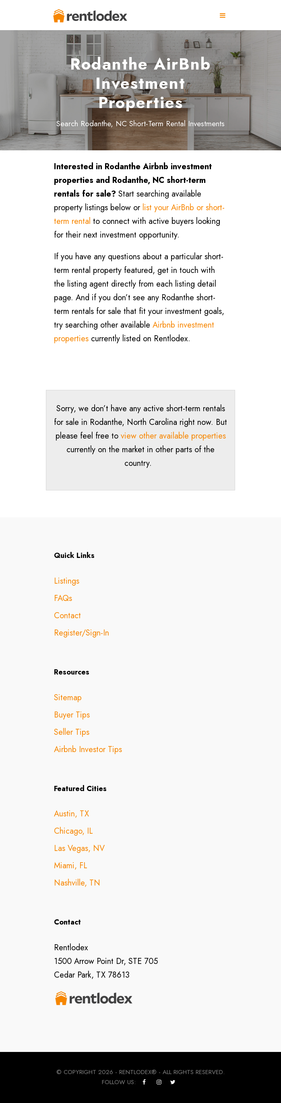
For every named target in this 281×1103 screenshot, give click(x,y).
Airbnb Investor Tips (88, 749)
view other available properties (173, 436)
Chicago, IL (73, 831)
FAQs (63, 598)
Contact (67, 615)
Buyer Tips (72, 715)
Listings (66, 581)
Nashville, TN (77, 883)
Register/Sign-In (81, 633)
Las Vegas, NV (79, 848)
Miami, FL (70, 865)
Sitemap (68, 697)
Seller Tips (71, 732)
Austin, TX (71, 814)
